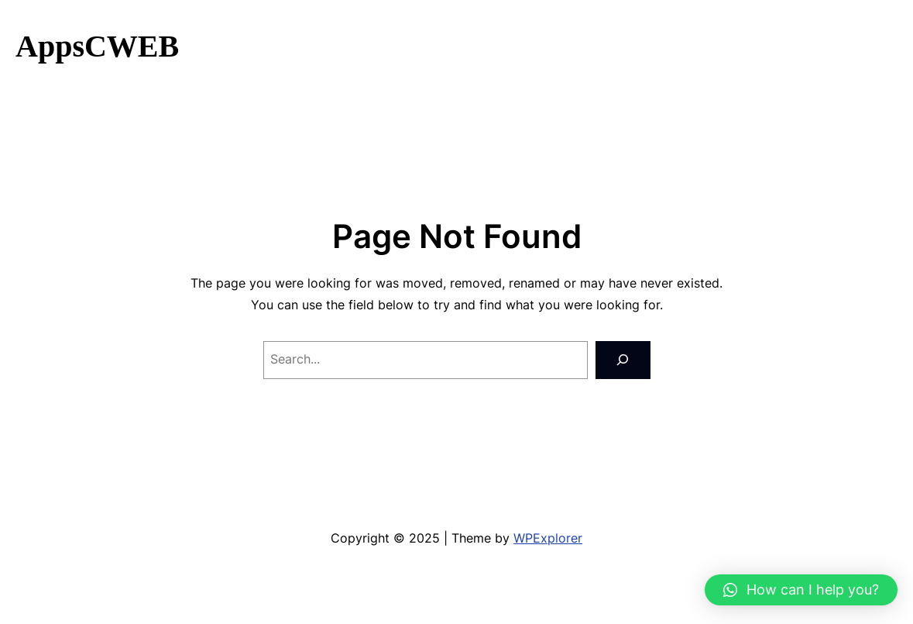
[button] (801, 589)
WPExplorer (547, 538)
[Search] (623, 360)
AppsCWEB (97, 46)
